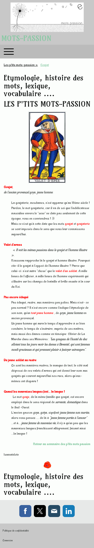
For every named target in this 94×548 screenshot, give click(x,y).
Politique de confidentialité (16, 531)
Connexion (8, 540)
